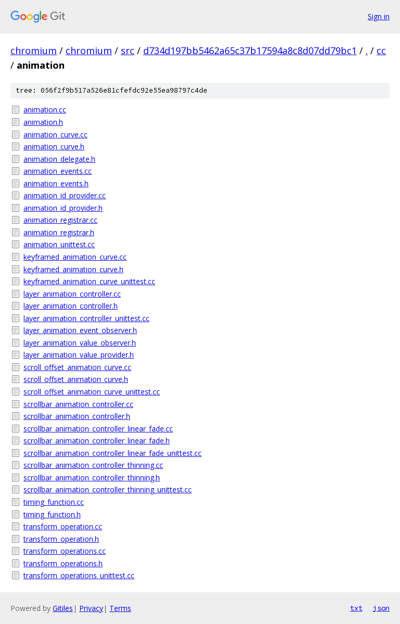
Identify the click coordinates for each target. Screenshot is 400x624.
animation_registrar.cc (60, 220)
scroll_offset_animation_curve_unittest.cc (91, 392)
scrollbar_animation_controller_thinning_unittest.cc (107, 489)
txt (356, 608)
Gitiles (63, 608)
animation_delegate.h (59, 159)
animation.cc (44, 109)
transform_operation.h (61, 539)
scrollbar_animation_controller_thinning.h (91, 477)
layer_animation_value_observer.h (79, 343)
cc (381, 50)
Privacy (91, 608)
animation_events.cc (57, 171)
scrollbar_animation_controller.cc (78, 404)
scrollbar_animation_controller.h (76, 416)
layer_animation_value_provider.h (78, 355)
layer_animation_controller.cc (72, 294)
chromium (33, 50)
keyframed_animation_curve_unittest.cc (89, 281)
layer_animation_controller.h (70, 306)
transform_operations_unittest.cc (78, 575)
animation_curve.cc (55, 134)
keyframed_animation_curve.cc (75, 257)
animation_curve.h (53, 146)
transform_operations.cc (64, 551)
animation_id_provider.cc (64, 195)
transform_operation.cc (62, 526)
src (127, 50)
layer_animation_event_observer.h (80, 330)
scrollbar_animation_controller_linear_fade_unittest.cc (112, 453)
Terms (120, 608)
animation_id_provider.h (63, 208)
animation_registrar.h (58, 232)
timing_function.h (52, 514)
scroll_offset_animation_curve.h (75, 379)
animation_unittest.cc (59, 244)
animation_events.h (56, 183)
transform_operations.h (63, 563)
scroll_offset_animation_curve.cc (77, 367)
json (381, 608)
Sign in (379, 16)
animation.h (43, 122)
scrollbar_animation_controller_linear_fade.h (96, 440)
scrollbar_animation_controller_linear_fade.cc (98, 429)
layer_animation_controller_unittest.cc (86, 318)
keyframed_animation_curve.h (73, 269)
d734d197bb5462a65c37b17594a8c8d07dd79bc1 (250, 50)
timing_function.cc (53, 502)
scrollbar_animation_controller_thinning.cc (93, 465)
